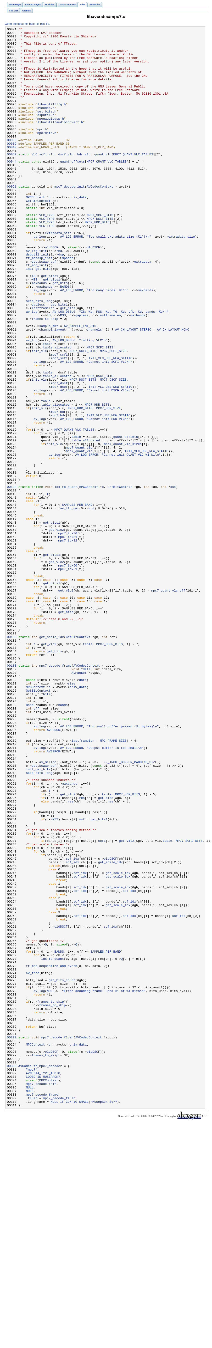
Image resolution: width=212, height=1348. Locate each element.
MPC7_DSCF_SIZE (113, 450)
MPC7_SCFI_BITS (100, 253)
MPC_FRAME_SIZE (113, 883)
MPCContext (35, 231)
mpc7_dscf (58, 454)
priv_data (78, 231)
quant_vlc (102, 180)
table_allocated (57, 411)
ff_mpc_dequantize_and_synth (51, 1154)
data (86, 798)
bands (63, 840)
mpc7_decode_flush (57, 1239)
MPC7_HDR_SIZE (108, 484)
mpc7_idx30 (67, 635)
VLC (34, 180)
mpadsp (67, 304)
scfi (102, 1003)
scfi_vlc (46, 180)
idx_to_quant (65, 579)
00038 (12, 163)
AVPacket (79, 802)
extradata (142, 308)
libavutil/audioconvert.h (60, 141)
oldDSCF (51, 291)
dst (173, 579)
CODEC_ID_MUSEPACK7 (43, 1287)
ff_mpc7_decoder (47, 1274)
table (48, 407)
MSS (34, 330)
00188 (12, 793)
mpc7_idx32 (67, 643)
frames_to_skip (45, 377)
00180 (12, 759)
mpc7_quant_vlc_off (168, 703)
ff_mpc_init (36, 313)
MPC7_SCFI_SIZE (113, 416)
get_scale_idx (51, 759)
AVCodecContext (100, 218)
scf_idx (72, 1025)
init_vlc (39, 416)
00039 (12, 167)
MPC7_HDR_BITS (97, 261)
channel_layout (52, 390)
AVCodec (25, 1274)
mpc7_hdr (58, 489)
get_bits (59, 334)
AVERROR (53, 870)
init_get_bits (38, 317)
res (82, 952)
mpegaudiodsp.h (50, 137)
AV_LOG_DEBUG (63, 369)
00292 (12, 1239)
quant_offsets (72, 188)
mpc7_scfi (58, 420)
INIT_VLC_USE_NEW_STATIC (110, 424)
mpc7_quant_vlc (79, 532)
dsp (61, 300)
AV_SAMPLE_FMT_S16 (80, 386)
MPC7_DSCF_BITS (100, 257)
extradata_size (58, 274)
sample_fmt (48, 386)
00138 (12, 579)
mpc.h (42, 150)
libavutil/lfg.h (51, 120)
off (36, 845)
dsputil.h (45, 133)
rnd (59, 296)
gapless (38, 360)
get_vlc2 (56, 630)
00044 (12, 188)
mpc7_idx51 (67, 677)
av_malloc (47, 909)
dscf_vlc (65, 180)
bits (47, 828)
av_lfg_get (69, 605)
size (71, 815)
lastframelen (43, 364)
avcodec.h (45, 124)
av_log (39, 278)
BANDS (65, 339)
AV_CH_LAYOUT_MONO (173, 390)
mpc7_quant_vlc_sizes (123, 527)
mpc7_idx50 (67, 673)
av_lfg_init (36, 296)
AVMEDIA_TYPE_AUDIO (43, 1282)
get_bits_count (62, 1171)
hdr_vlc (84, 180)
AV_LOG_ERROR (71, 278)
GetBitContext (38, 236)
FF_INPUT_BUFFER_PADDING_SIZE (130, 909)
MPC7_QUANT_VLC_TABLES (133, 180)
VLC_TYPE (46, 253)
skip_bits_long (39, 356)
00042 (12, 180)
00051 (12, 218)
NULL (51, 1184)
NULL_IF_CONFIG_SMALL (69, 1317)
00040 (12, 171)
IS (33, 326)
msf (82, 978)
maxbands (39, 334)
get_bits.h (46, 128)
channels (94, 390)
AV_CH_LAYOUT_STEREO (133, 390)
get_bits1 (49, 326)
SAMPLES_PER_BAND (77, 600)
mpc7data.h (46, 154)
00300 (12, 1274)
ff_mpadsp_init (39, 304)
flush (32, 1312)
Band (29, 840)
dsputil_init (37, 300)
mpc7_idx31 (67, 639)
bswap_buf (47, 308)
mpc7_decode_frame (55, 793)
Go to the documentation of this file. (27, 24)
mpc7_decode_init (69, 218)
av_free (32, 1162)
